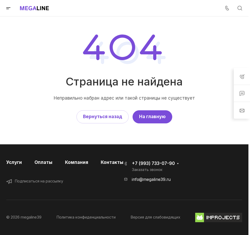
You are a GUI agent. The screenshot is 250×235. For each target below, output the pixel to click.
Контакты (112, 162)
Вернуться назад (102, 116)
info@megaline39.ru (151, 179)
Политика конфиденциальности (86, 217)
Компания (76, 162)
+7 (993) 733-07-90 (153, 163)
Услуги (14, 162)
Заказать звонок (147, 169)
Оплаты (43, 162)
